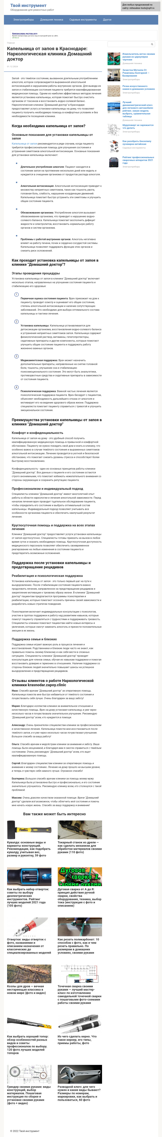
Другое (107, 19)
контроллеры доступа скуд (28, 36)
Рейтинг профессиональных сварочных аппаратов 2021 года (138, 160)
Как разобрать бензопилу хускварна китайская (137, 142)
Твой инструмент (28, 5)
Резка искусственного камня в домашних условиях (139, 87)
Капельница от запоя (24, 143)
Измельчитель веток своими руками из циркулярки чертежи (139, 57)
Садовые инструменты (83, 19)
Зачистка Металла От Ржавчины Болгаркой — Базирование (136, 73)
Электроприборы (23, 19)
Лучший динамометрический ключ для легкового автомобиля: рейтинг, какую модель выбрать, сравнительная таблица (138, 109)
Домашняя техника (51, 19)
